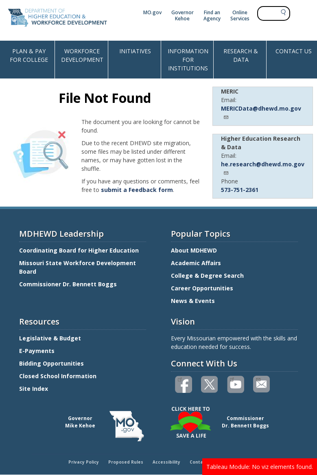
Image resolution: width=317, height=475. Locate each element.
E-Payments (37, 351)
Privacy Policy (83, 462)
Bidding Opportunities (52, 363)
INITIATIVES (135, 51)
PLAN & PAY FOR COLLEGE (29, 55)
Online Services (239, 15)
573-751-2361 (239, 190)
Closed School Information (57, 376)
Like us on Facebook (179, 378)
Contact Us (202, 462)
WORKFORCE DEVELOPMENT (82, 55)
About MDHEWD (194, 250)
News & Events (193, 301)
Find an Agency (212, 15)
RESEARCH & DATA (240, 55)
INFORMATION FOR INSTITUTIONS (188, 59)
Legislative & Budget (51, 338)
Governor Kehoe (182, 15)
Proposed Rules (125, 462)
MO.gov (152, 12)
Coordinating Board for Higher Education (79, 250)
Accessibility (166, 462)
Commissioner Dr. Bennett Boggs (68, 284)
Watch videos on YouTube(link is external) (231, 378)
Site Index (34, 388)
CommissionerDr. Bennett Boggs (245, 422)
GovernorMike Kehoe (80, 422)
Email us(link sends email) (257, 378)
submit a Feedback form (137, 190)
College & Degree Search (208, 275)
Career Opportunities (202, 288)
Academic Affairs (197, 263)
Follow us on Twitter (210, 384)
